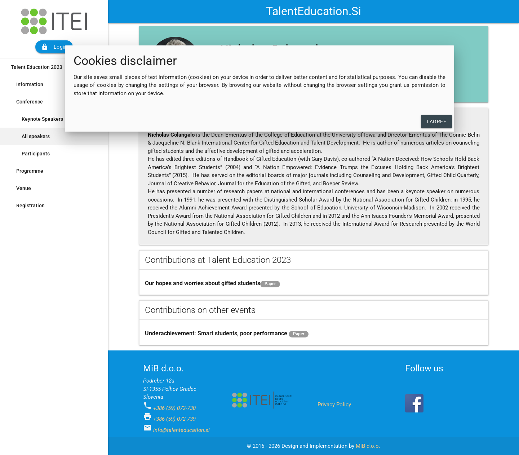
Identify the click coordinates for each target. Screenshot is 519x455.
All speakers (36, 136)
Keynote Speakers (42, 119)
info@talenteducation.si (181, 430)
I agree (437, 121)
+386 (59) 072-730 (174, 408)
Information (29, 84)
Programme (29, 171)
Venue (23, 188)
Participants (36, 153)
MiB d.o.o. (368, 446)
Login (54, 46)
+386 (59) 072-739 (174, 419)
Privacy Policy (334, 404)
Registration (30, 205)
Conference (29, 102)
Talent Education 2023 (36, 67)
